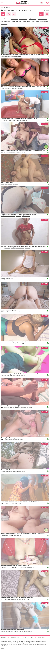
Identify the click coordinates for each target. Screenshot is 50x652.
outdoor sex (7, 471)
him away (11, 56)
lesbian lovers (32, 19)
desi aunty (7, 599)
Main (2, 7)
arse (13, 311)
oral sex (23, 152)
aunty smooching (14, 599)
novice (11, 88)
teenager (7, 56)
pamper (16, 56)
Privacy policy (41, 637)
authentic (24, 407)
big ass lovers (14, 19)
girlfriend (24, 216)
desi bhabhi (14, 567)
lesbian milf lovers (42, 19)
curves (25, 120)
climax (8, 88)
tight (11, 375)
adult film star (4, 343)
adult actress (21, 247)
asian (2, 279)
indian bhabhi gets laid (29, 567)
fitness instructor (10, 631)
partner (19, 535)
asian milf (23, 375)
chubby (6, 184)
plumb (16, 184)
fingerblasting (11, 439)
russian (7, 311)
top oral (9, 567)
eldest (19, 56)
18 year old (3, 88)
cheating (15, 88)
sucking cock (22, 471)
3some (2, 184)
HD (47, 14)
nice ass (6, 279)
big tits (21, 439)
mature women (7, 407)
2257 (32, 637)
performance (7, 152)
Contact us (3, 637)
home (10, 311)
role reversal (18, 216)
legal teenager (7, 247)
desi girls (28, 599)
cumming (6, 439)
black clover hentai (5, 21)
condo (9, 279)
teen (9, 343)
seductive (16, 631)
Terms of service (15, 637)
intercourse (15, 535)
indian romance (22, 599)
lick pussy (6, 503)
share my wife (4, 567)
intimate (3, 535)
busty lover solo (44, 21)
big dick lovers (35, 21)
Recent (9, 14)
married (2, 56)
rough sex (21, 631)
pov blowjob (13, 471)
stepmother (27, 247)
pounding (3, 631)
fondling (22, 120)
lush (13, 184)
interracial (12, 343)
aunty (13, 503)
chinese (13, 279)
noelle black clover (16, 21)
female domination (5, 216)
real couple (18, 279)
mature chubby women (16, 407)
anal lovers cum (23, 19)
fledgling (3, 311)
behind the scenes (28, 631)
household (17, 311)
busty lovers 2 (26, 21)
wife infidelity (20, 567)
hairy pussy (6, 375)
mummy (10, 184)
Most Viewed (14, 14)
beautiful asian (13, 152)
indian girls (29, 407)
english (22, 343)
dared (17, 471)
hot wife (3, 599)
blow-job (17, 439)
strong (2, 471)
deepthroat (20, 88)
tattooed (17, 120)
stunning (19, 152)
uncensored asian (16, 375)
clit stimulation (4, 120)
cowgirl (10, 535)
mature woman (11, 120)
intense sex (12, 216)
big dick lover (4, 24)
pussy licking (18, 503)
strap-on (28, 216)
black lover (17, 343)
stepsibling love (14, 247)
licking (6, 535)
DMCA (24, 637)
